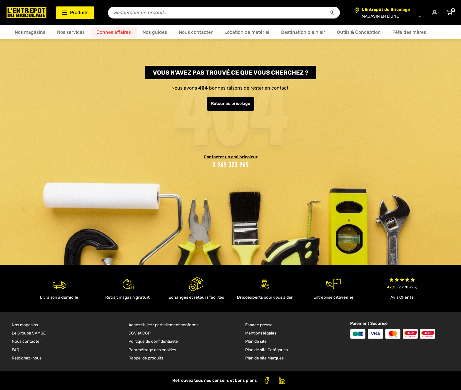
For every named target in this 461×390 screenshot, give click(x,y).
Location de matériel (246, 32)
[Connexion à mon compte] (434, 13)
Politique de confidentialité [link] (153, 341)
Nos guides (155, 32)
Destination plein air (303, 32)
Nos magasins (30, 32)
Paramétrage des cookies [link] (152, 349)
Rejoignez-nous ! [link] (27, 358)
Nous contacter (196, 32)
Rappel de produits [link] (145, 358)
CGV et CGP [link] (139, 333)
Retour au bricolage (230, 103)
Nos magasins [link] (25, 324)
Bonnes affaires (113, 32)
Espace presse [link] (259, 324)
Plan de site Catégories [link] (266, 349)
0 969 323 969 (230, 165)
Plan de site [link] (256, 341)
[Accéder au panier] (449, 13)
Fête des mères (409, 32)
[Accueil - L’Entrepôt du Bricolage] (26, 12)
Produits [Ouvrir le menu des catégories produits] (75, 12)
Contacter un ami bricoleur (231, 156)
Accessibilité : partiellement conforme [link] (163, 324)
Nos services (71, 32)
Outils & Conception (359, 32)
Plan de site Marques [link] (264, 358)
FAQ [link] (15, 349)
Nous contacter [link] (26, 341)
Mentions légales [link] (260, 333)
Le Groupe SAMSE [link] (29, 333)
